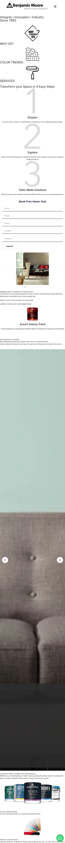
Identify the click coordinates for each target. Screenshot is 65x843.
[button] (55, 6)
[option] (32, 560)
